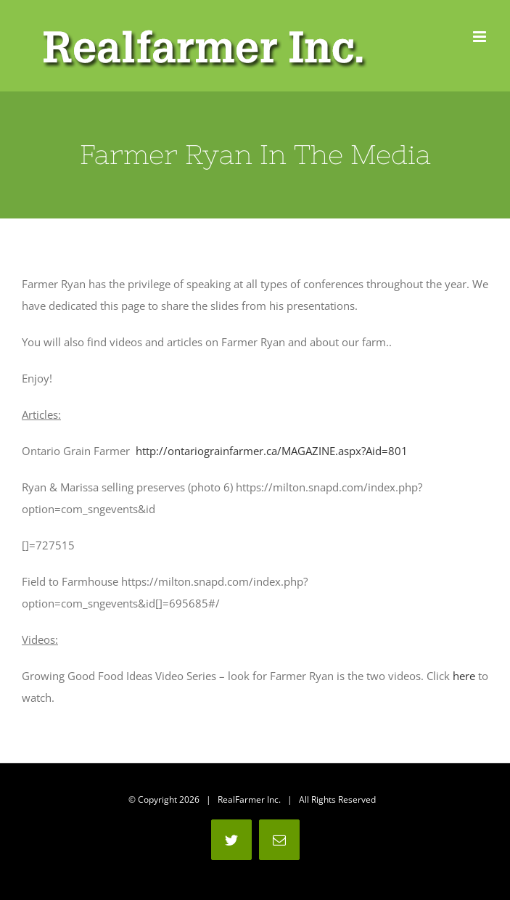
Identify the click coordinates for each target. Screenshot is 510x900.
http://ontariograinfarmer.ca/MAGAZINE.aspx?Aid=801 (272, 450)
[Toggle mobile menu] (480, 36)
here (464, 675)
